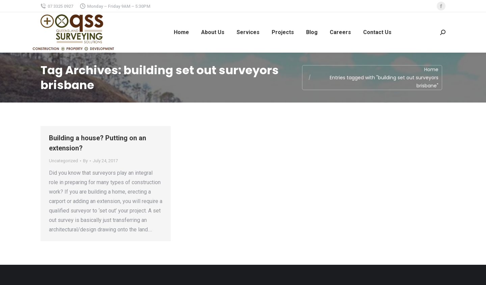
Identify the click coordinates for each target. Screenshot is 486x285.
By (85, 160)
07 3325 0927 (56, 6)
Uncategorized (63, 160)
